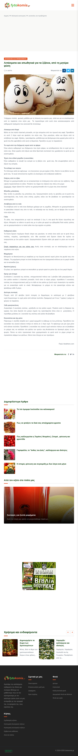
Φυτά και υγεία (58, 698)
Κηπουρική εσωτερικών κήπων (14, 727)
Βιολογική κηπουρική (19, 16)
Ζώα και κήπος (9, 735)
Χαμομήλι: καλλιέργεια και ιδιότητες (62, 642)
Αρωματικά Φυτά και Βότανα (62, 694)
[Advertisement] (39, 32)
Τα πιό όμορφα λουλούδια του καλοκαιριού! (36, 409)
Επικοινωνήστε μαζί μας (36, 687)
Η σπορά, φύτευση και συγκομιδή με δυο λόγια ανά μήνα (41, 464)
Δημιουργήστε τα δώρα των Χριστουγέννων (27, 642)
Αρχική (6, 16)
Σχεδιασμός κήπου (10, 720)
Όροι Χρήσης (32, 694)
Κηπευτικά (56, 687)
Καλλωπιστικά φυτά (59, 691)
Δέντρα (55, 683)
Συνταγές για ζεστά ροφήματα (21, 515)
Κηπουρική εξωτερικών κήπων (14, 724)
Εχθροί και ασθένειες (11, 731)
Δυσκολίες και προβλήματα (38, 16)
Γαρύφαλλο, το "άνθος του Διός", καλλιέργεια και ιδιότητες (42, 450)
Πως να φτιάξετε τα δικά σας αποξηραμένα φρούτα (39, 423)
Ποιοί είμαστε (32, 683)
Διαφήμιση (31, 691)
